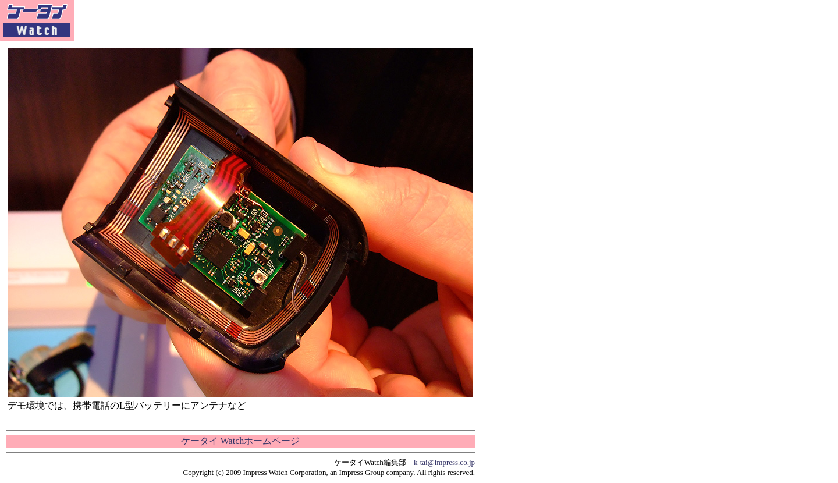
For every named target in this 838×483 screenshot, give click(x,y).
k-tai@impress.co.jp (444, 462)
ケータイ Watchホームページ (240, 441)
